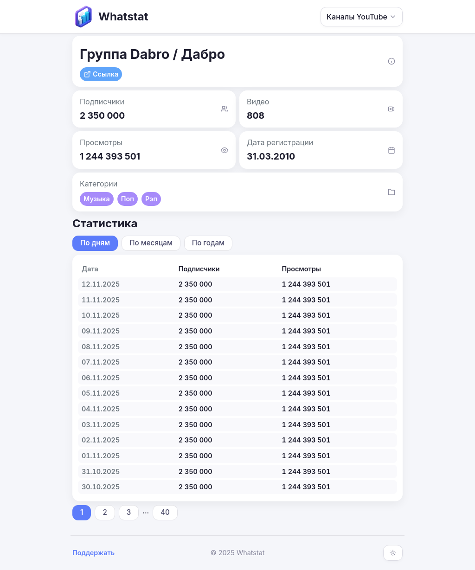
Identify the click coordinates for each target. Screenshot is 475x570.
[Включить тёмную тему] (393, 553)
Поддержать (93, 553)
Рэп (151, 199)
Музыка (96, 199)
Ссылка (100, 74)
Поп (127, 199)
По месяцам (151, 242)
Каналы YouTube (362, 16)
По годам (208, 242)
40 (165, 512)
